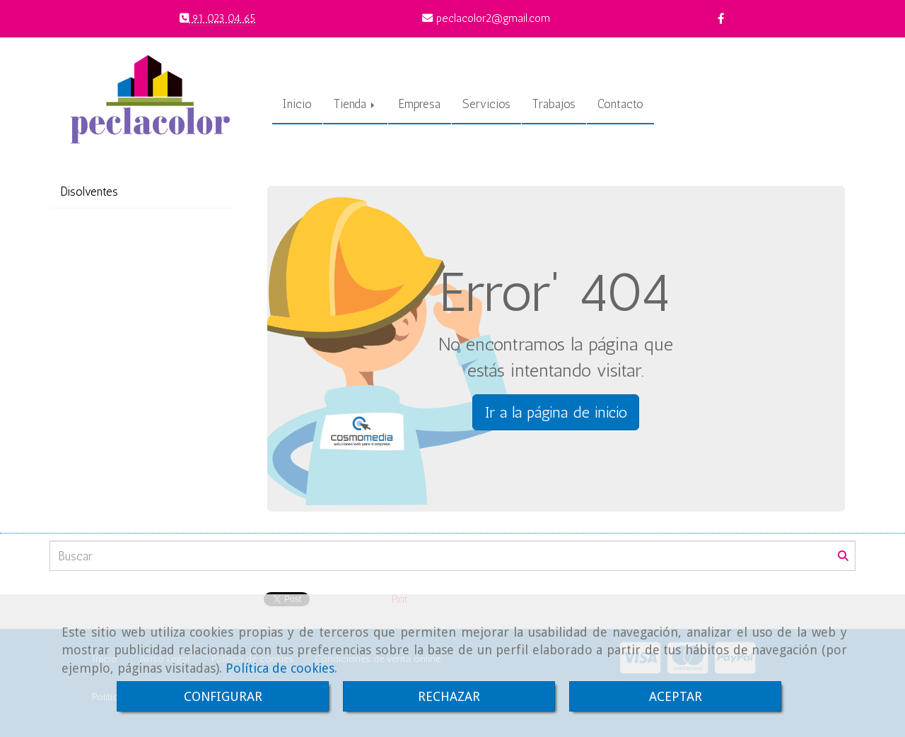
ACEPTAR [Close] (675, 696)
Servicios (486, 104)
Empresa (419, 104)
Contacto (620, 104)
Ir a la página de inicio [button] (555, 412)
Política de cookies (280, 668)
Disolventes (89, 191)
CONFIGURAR (223, 696)
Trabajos (554, 104)
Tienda (355, 104)
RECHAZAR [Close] (449, 696)
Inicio (297, 104)
